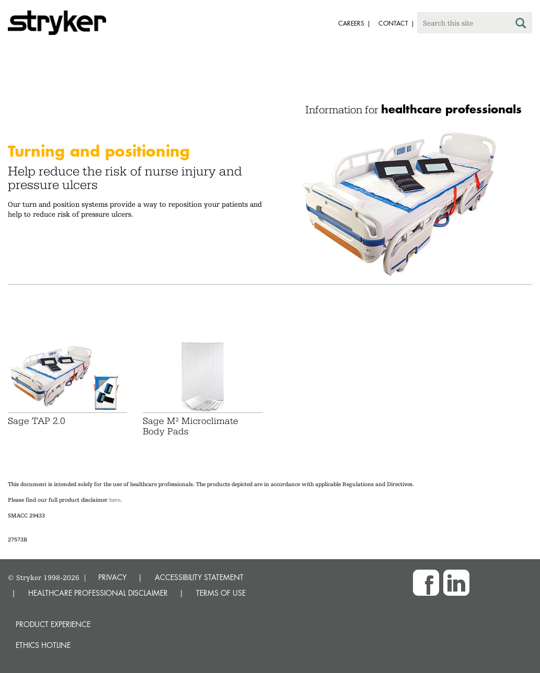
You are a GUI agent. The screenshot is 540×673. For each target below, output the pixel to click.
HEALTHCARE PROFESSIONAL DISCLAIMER (98, 593)
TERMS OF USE (221, 593)
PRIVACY (112, 577)
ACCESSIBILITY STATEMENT (199, 577)
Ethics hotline (43, 645)
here (114, 500)
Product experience (53, 624)
